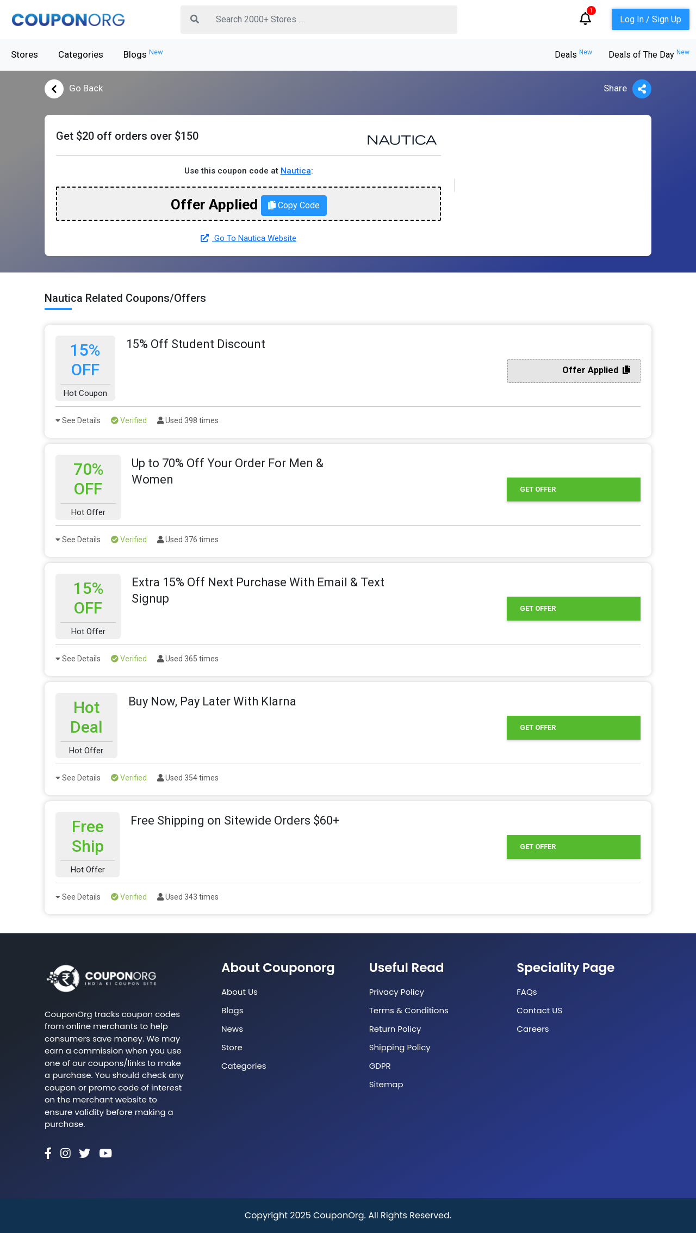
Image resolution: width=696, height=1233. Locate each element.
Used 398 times (188, 420)
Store (232, 1047)
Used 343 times (188, 897)
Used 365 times (188, 658)
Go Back (74, 88)
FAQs (527, 991)
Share (627, 88)
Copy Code (294, 205)
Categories (80, 54)
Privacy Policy (396, 991)
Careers (533, 1028)
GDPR (380, 1065)
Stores (24, 54)
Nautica (296, 171)
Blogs (143, 54)
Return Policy (395, 1028)
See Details (78, 420)
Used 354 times (188, 777)
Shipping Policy (400, 1047)
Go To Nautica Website (248, 238)
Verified (129, 420)
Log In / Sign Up (650, 19)
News (232, 1028)
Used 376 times (188, 539)
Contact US (539, 1010)
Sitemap (386, 1084)
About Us (239, 991)
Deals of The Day (648, 54)
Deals (573, 54)
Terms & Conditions (409, 1010)
